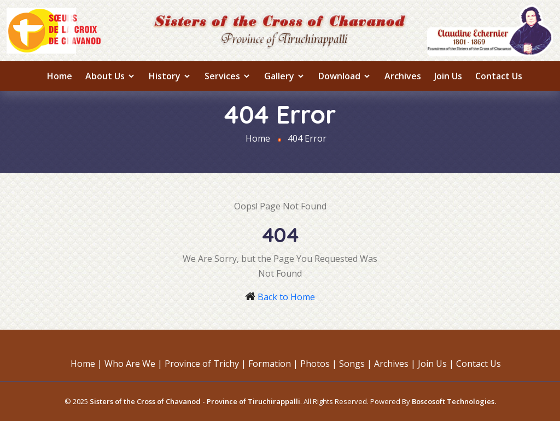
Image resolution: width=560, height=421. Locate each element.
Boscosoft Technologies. (454, 401)
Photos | (318, 364)
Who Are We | (133, 364)
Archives (402, 76)
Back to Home (286, 297)
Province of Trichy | (205, 364)
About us (110, 76)
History (170, 76)
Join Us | (436, 364)
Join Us (448, 76)
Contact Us (498, 76)
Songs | (355, 364)
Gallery (284, 76)
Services (228, 76)
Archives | (395, 364)
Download (344, 76)
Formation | (273, 364)
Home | (86, 364)
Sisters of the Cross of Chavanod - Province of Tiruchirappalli (195, 401)
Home (59, 76)
